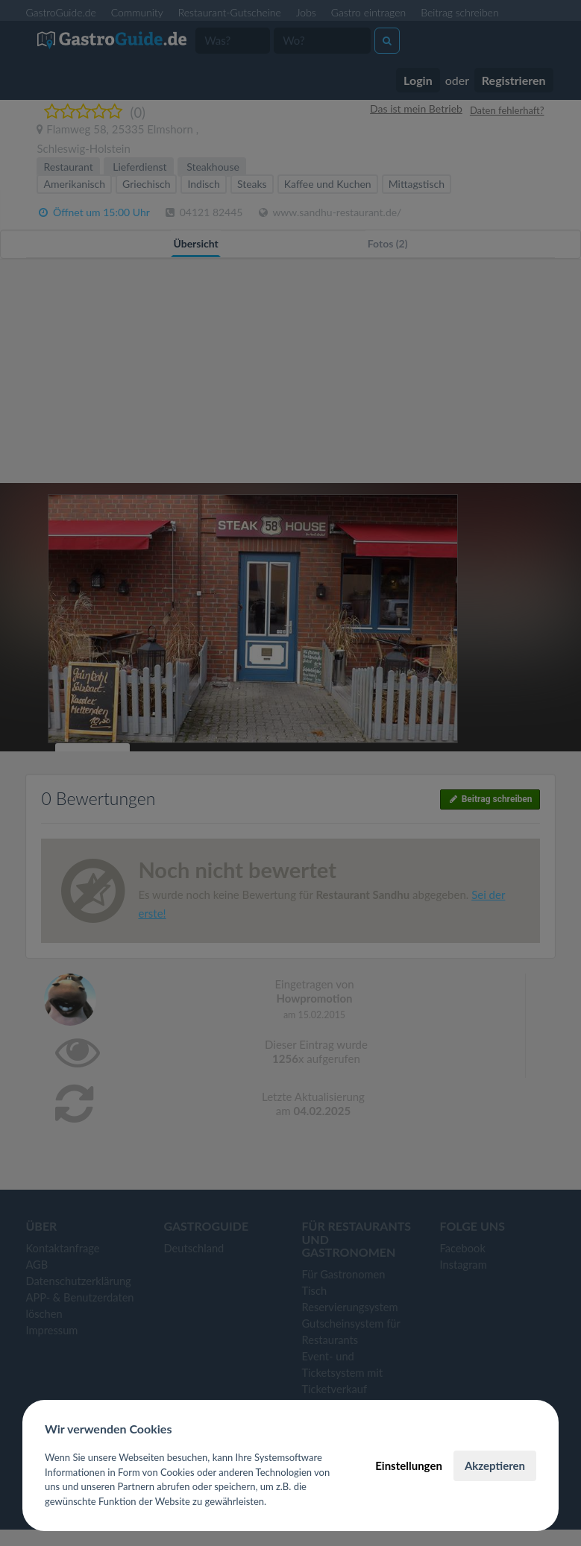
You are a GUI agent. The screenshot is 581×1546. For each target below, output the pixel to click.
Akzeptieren (495, 1465)
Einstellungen (408, 1465)
